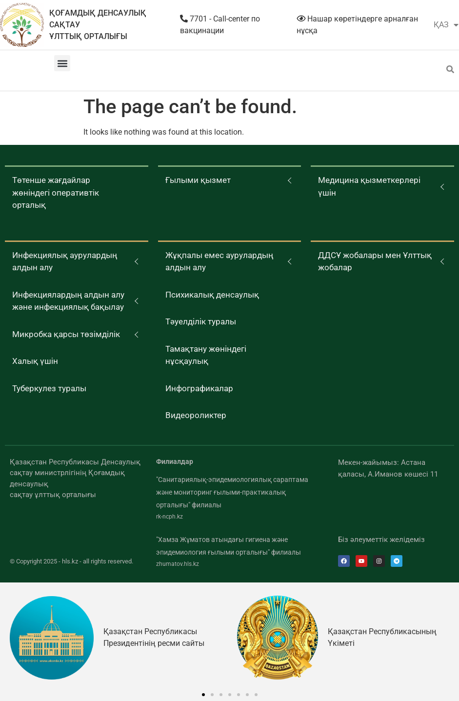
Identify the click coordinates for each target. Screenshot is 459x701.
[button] (62, 63)
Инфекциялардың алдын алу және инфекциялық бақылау (68, 301)
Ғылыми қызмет (198, 180)
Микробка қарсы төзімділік (66, 334)
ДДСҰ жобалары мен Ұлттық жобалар (375, 261)
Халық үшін (35, 361)
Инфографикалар (199, 388)
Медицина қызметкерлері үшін (369, 186)
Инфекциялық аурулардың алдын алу (64, 261)
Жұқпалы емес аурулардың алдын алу (219, 261)
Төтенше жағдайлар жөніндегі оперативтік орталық (55, 192)
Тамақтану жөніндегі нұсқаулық (205, 355)
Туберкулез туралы (49, 388)
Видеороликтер (195, 415)
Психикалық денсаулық (212, 295)
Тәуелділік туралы (200, 321)
